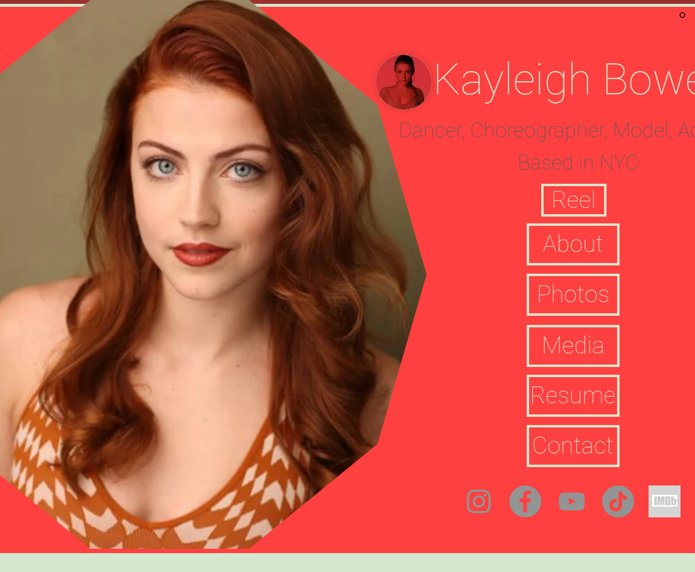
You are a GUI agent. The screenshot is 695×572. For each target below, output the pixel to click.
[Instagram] (479, 501)
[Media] (573, 346)
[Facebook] (525, 501)
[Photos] (573, 295)
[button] (573, 200)
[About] (573, 244)
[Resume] (573, 396)
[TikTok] (618, 501)
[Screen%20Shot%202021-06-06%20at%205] (664, 501)
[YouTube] (572, 501)
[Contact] (573, 446)
